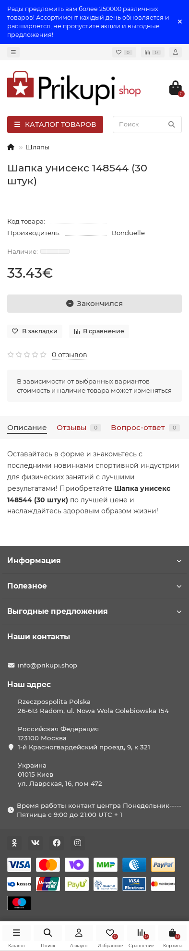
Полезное (94, 585)
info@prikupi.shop (47, 665)
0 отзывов (69, 355)
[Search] (147, 124)
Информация (94, 560)
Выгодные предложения (94, 611)
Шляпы (37, 147)
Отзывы (79, 427)
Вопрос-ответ (145, 427)
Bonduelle (128, 233)
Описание (27, 427)
